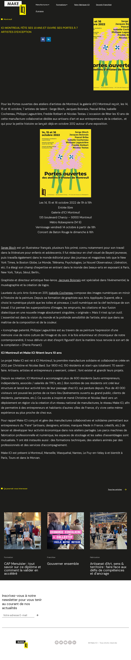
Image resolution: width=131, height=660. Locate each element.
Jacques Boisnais (69, 280)
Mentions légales (65, 656)
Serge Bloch (8, 248)
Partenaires (101, 607)
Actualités (100, 601)
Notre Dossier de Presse (57, 601)
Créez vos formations (56, 612)
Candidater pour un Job (57, 596)
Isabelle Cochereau (61, 293)
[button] (43, 39)
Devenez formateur (55, 607)
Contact (99, 596)
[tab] (42, 4)
